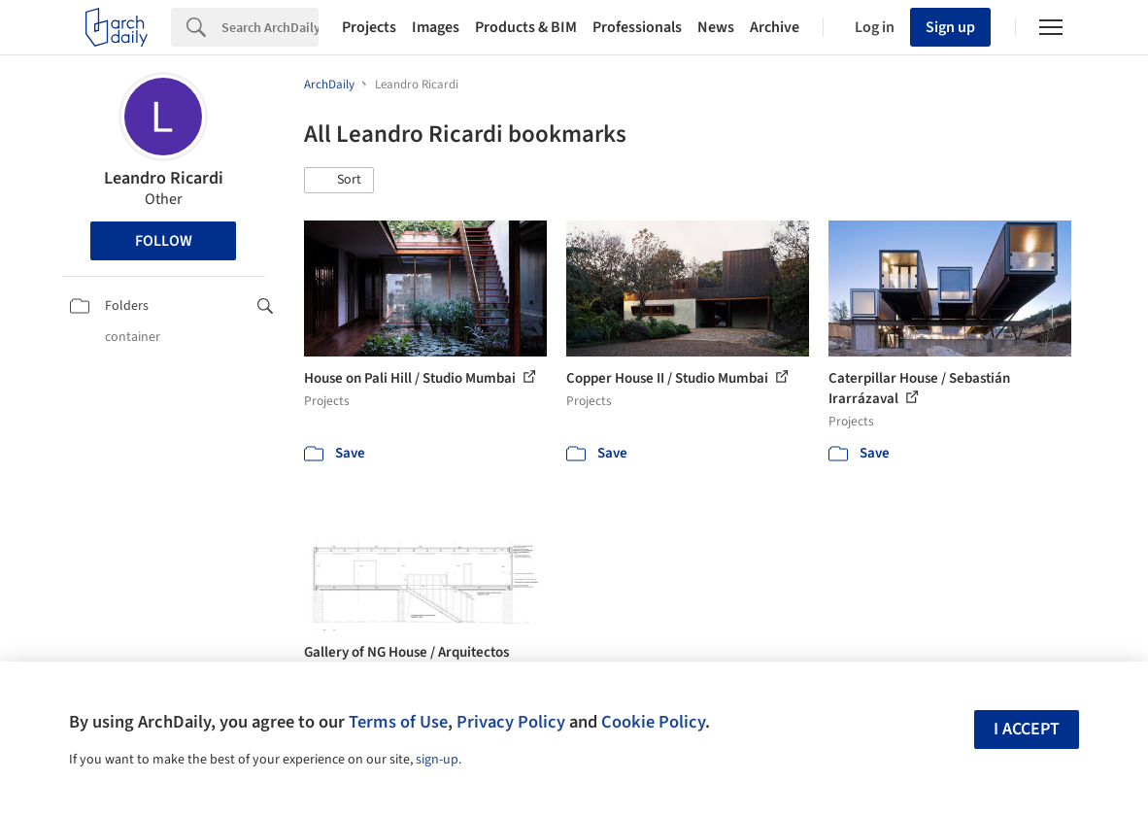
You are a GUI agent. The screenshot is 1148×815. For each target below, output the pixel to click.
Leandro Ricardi (163, 178)
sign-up (437, 759)
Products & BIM (526, 27)
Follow (163, 241)
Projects (369, 27)
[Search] (270, 27)
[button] (339, 180)
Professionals (637, 27)
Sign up (950, 27)
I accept (1027, 729)
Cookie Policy (653, 721)
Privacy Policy (510, 721)
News (715, 27)
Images (435, 27)
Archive (774, 27)
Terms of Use (398, 721)
